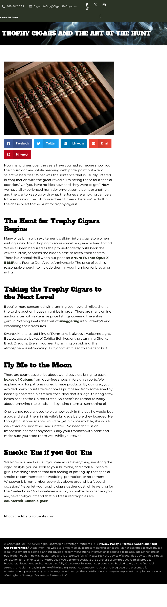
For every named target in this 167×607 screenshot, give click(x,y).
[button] (100, 16)
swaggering (69, 321)
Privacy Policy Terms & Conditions (124, 543)
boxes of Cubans (18, 379)
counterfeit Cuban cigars (25, 501)
